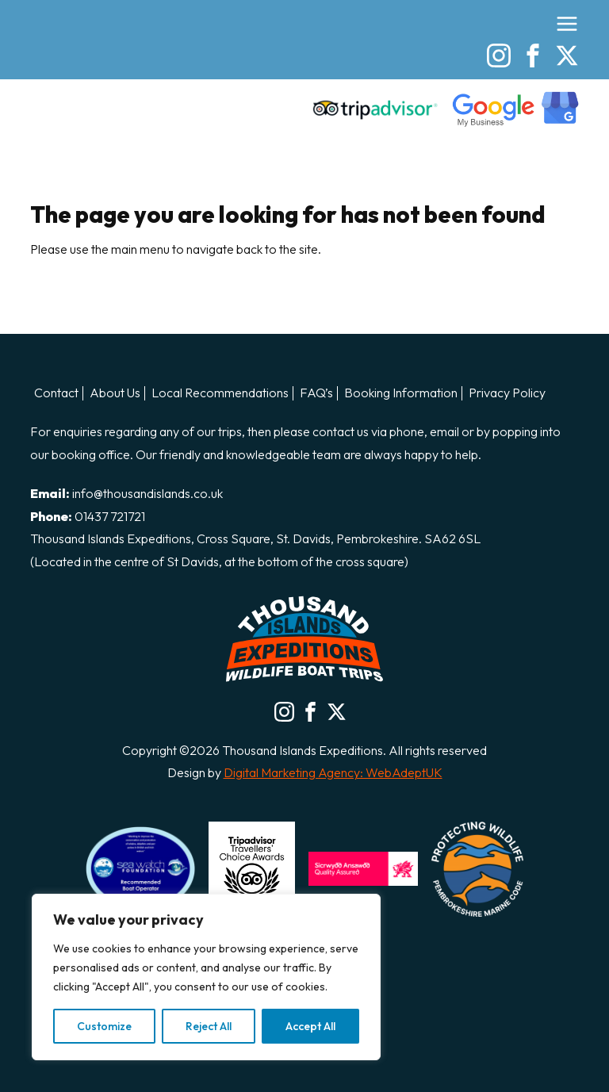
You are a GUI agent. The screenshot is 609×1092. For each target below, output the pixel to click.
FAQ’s (316, 393)
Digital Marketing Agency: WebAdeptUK (333, 772)
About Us (115, 393)
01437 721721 (110, 516)
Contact (56, 393)
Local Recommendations (220, 393)
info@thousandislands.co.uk (147, 493)
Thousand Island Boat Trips (117, 65)
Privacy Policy (507, 393)
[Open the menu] (567, 24)
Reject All (209, 1026)
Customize (104, 1026)
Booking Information (401, 393)
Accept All (310, 1026)
